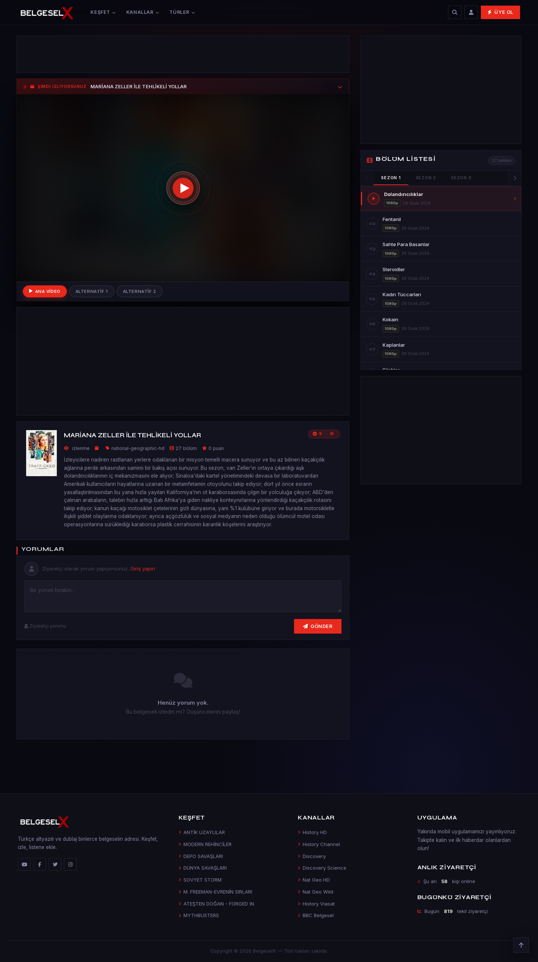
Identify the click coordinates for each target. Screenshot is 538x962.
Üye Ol (500, 12)
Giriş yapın (142, 569)
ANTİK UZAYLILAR (202, 832)
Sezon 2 (426, 177)
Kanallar (142, 12)
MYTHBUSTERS (199, 915)
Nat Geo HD (314, 880)
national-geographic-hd (137, 448)
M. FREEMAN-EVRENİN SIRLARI (215, 892)
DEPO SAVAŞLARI (201, 856)
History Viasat (316, 904)
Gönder (318, 626)
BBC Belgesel (316, 915)
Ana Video (45, 291)
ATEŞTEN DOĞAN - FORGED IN (216, 904)
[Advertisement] (182, 54)
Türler (182, 12)
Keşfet (102, 12)
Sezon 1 (391, 177)
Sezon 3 (461, 177)
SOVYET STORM (200, 880)
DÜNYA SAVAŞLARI (203, 868)
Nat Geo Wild (315, 892)
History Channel (319, 844)
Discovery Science (322, 868)
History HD (312, 832)
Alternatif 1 (91, 291)
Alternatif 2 (139, 291)
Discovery (312, 856)
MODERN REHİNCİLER (205, 844)
